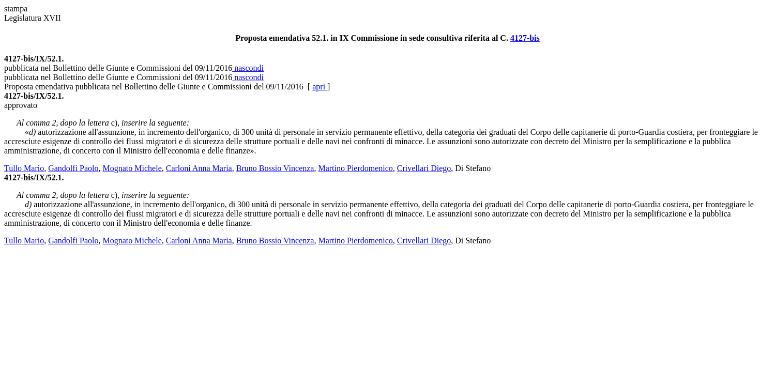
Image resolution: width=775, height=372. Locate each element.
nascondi (248, 68)
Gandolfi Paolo (73, 168)
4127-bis (525, 38)
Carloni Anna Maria (199, 168)
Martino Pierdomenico (355, 168)
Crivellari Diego (424, 168)
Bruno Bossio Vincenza (275, 168)
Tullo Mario (24, 168)
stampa (15, 8)
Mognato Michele (132, 168)
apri (319, 86)
